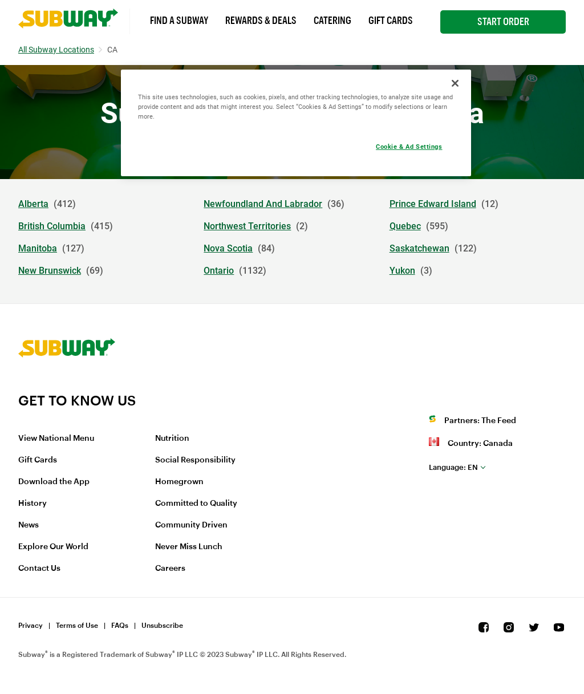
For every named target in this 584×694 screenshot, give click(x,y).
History (32, 504)
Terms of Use (77, 625)
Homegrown (179, 482)
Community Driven (191, 525)
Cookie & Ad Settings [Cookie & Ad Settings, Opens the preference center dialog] (409, 147)
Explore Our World (53, 547)
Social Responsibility (195, 460)
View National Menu (56, 439)
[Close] (455, 83)
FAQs (119, 625)
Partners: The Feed (480, 421)
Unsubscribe (162, 625)
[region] (296, 123)
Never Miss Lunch (188, 547)
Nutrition (172, 439)
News (28, 525)
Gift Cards (390, 20)
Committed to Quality (196, 504)
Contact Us (39, 569)
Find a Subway (179, 20)
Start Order (503, 22)
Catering (332, 20)
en (453, 467)
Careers (170, 569)
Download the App (54, 482)
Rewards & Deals (261, 20)
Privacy (30, 625)
